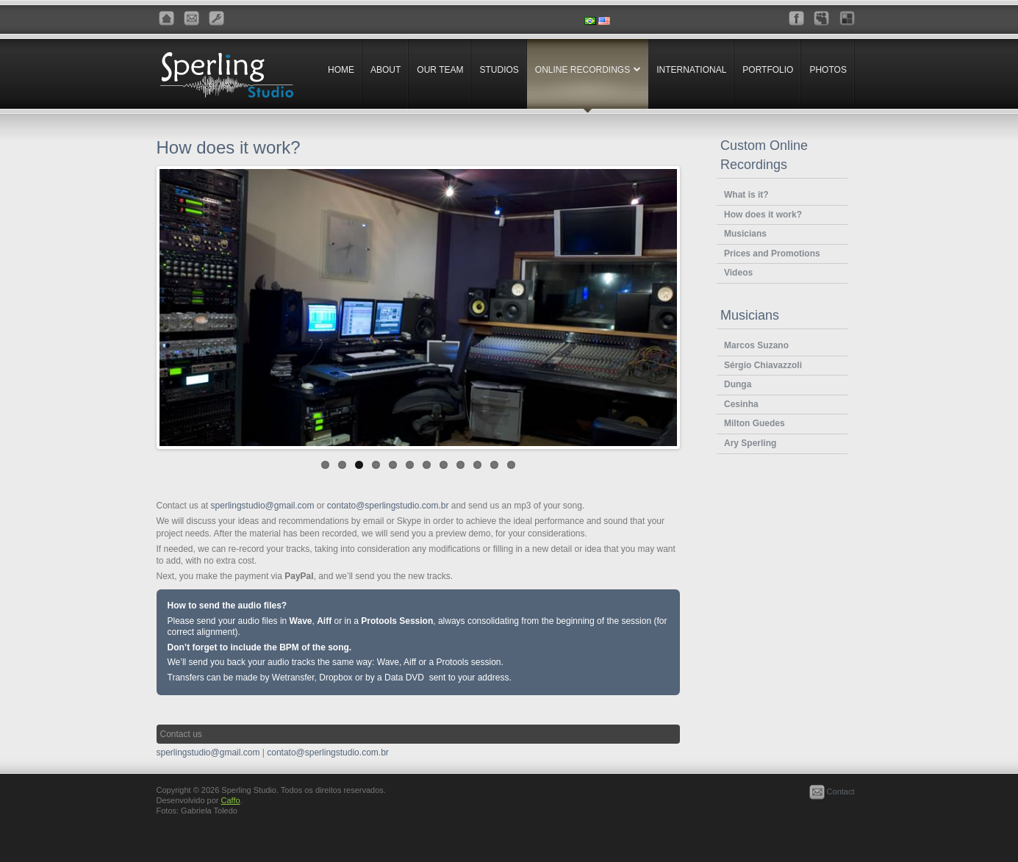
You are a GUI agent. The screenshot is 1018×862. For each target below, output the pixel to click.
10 (477, 467)
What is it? (746, 195)
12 (511, 467)
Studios (498, 70)
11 (494, 467)
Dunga (737, 384)
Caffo (230, 802)
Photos (827, 70)
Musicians (745, 234)
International (691, 70)
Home (341, 70)
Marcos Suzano (756, 345)
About (385, 70)
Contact (832, 793)
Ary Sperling (750, 443)
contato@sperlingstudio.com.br (388, 508)
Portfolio (767, 70)
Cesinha (741, 404)
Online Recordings (582, 70)
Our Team (440, 70)
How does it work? (763, 214)
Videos (738, 272)
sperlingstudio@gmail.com (263, 508)
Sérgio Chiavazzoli (763, 365)
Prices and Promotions (772, 253)
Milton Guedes (754, 423)
